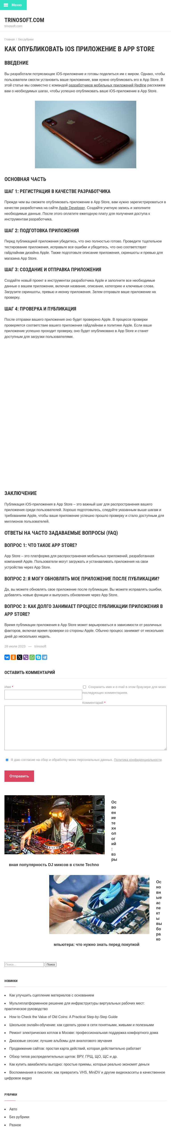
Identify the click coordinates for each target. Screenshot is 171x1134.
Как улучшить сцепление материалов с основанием (52, 906)
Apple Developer (72, 208)
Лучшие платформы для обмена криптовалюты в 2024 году (86, 1099)
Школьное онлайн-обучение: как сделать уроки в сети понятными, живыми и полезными (82, 936)
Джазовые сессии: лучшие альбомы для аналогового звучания (61, 951)
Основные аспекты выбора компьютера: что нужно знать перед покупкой (123, 853)
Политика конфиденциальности (138, 760)
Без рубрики (19, 1028)
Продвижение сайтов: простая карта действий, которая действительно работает (75, 959)
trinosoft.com (25, 20)
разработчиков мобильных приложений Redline (108, 85)
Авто (13, 1020)
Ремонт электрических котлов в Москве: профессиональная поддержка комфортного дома (84, 944)
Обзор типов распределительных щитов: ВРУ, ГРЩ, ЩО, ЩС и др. (64, 968)
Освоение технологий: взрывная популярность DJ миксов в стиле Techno (42, 853)
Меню (17, 5)
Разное (15, 1036)
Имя (8, 687)
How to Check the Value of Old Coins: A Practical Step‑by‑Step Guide (64, 928)
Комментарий (94, 703)
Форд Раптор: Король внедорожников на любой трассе (88, 1078)
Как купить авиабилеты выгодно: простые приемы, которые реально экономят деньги (80, 975)
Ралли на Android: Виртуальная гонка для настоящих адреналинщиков (96, 1121)
